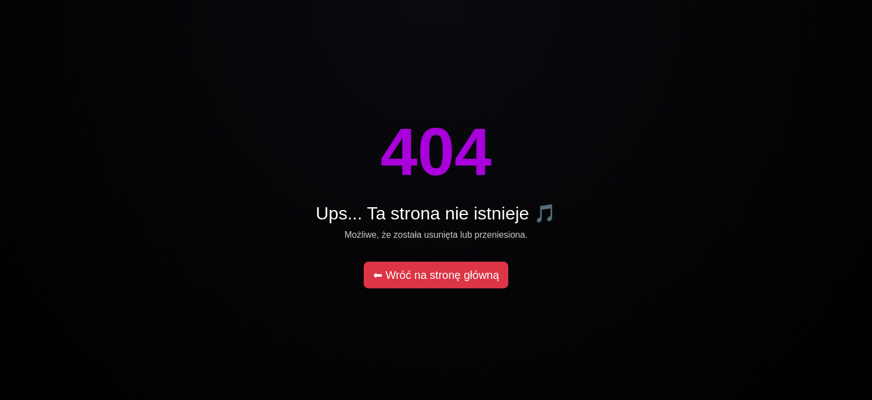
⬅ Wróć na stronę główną (436, 275)
